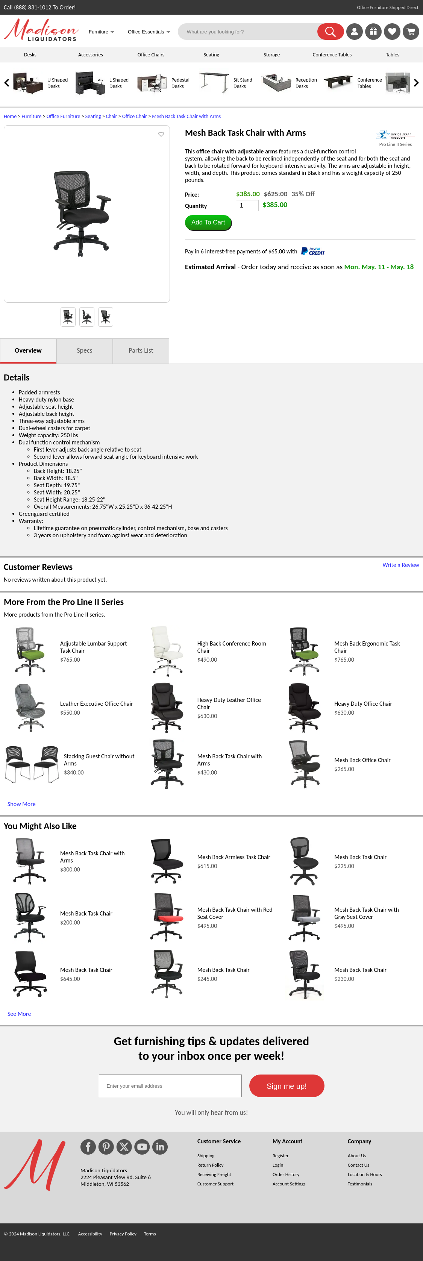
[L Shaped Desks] (90, 96)
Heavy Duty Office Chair (363, 703)
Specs (84, 350)
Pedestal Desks (180, 83)
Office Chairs (151, 55)
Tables (392, 55)
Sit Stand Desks (242, 83)
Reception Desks (306, 83)
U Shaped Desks (57, 83)
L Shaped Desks (119, 83)
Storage (272, 55)
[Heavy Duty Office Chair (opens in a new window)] (304, 732)
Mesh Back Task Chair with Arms (186, 116)
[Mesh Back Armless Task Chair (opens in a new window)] (167, 885)
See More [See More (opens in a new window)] (19, 1013)
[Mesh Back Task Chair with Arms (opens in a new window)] (167, 788)
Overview (28, 350)
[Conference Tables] (338, 96)
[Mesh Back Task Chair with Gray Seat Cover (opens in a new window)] (304, 942)
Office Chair (134, 116)
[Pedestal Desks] (152, 96)
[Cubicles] (400, 96)
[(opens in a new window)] (395, 134)
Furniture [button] (101, 32)
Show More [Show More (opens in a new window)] (22, 804)
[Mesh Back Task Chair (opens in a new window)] (304, 885)
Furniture (32, 116)
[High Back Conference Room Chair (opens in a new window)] (167, 675)
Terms (150, 1234)
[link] (411, 31)
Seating (211, 55)
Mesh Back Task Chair (360, 857)
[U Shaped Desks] (28, 96)
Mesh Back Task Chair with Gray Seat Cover (366, 913)
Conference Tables (332, 55)
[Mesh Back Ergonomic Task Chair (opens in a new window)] (304, 675)
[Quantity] (247, 205)
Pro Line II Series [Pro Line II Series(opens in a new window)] (395, 144)
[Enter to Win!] (373, 37)
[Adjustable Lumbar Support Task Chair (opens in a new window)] (30, 675)
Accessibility (90, 1234)
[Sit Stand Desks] (214, 96)
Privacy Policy (123, 1234)
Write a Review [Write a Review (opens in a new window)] (400, 564)
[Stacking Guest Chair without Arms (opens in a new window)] (32, 782)
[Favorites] (392, 37)
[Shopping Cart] (411, 31)
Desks (30, 55)
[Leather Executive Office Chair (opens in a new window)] (30, 732)
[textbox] (170, 1086)
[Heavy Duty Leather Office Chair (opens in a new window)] (167, 732)
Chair (111, 116)
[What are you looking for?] (252, 31)
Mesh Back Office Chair (362, 760)
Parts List (141, 350)
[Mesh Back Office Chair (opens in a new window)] (304, 788)
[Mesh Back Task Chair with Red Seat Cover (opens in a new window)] (167, 942)
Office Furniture (63, 116)
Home (10, 116)
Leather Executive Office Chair (96, 703)
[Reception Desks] (276, 96)
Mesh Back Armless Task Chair (234, 857)
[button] (330, 31)
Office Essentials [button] (149, 32)
